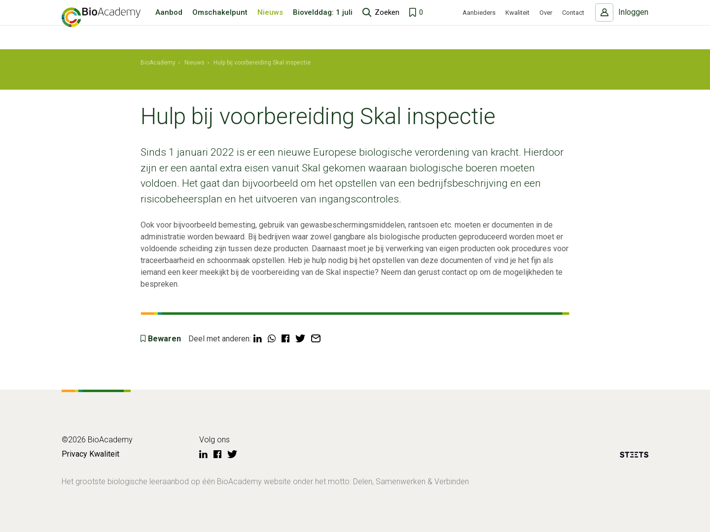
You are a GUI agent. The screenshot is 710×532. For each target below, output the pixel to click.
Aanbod (168, 24)
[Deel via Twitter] (300, 338)
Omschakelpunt (220, 24)
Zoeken (387, 24)
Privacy (74, 454)
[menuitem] (158, 62)
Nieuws (270, 24)
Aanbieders (479, 25)
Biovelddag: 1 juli (323, 24)
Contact (573, 25)
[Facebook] (217, 454)
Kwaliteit (517, 25)
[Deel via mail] (315, 338)
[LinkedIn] (203, 454)
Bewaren (164, 338)
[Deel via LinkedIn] (257, 338)
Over (545, 25)
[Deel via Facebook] (285, 338)
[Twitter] (232, 454)
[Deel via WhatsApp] (272, 338)
